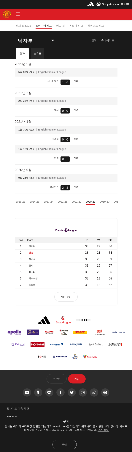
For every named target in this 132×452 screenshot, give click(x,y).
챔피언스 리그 (96, 25)
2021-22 (76, 201)
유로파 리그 (76, 25)
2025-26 (20, 201)
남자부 (25, 41)
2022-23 (62, 201)
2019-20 (104, 201)
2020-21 (90, 201)
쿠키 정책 (103, 429)
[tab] (94, 40)
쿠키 (66, 421)
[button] (18, 14)
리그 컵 (60, 25)
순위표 (37, 53)
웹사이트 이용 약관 (18, 408)
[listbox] (39, 40)
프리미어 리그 (44, 25)
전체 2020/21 (23, 25)
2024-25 (34, 201)
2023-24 (48, 201)
